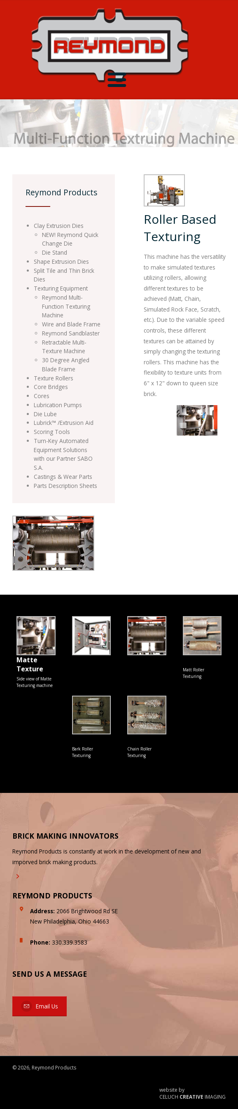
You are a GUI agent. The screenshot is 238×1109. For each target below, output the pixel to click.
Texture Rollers (53, 378)
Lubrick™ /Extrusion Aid (63, 423)
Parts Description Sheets (65, 486)
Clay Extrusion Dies (59, 226)
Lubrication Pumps (58, 405)
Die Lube (45, 414)
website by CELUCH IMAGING (192, 1093)
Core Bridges (51, 387)
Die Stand (54, 252)
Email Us (39, 1006)
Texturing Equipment (61, 288)
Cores (41, 396)
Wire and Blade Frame (71, 324)
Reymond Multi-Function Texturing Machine (66, 306)
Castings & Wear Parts (63, 477)
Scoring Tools (52, 432)
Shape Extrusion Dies (61, 261)
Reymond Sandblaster (71, 333)
